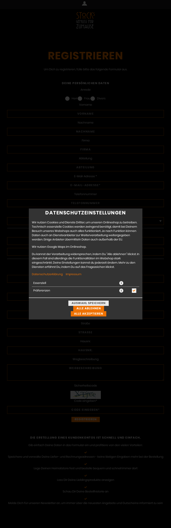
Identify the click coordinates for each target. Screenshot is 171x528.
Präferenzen (41, 290)
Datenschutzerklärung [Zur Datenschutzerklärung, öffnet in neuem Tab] (47, 274)
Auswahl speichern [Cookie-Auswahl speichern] (88, 303)
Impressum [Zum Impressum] (73, 274)
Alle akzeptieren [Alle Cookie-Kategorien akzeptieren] (88, 313)
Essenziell (39, 283)
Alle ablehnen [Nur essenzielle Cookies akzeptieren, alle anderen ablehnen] (88, 308)
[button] (121, 283)
